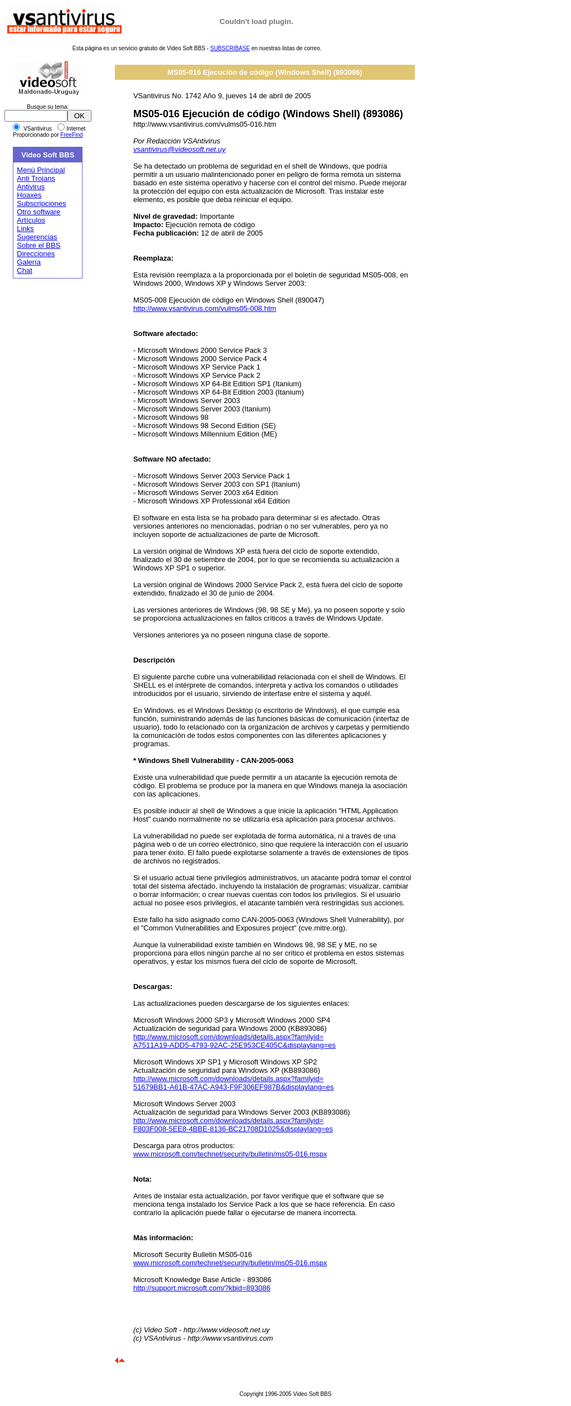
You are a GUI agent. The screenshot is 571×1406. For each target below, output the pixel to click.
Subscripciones (41, 203)
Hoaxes (29, 195)
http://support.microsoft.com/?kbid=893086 (201, 1288)
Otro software (38, 212)
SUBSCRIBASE (230, 48)
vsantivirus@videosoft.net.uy (179, 149)
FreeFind (71, 135)
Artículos (31, 220)
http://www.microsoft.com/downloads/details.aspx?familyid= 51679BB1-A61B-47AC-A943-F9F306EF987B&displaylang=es (233, 1082)
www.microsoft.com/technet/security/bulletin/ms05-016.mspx (230, 1154)
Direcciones (36, 253)
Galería (29, 262)
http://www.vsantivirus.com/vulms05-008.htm (204, 308)
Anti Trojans (36, 178)
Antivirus (31, 187)
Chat (24, 270)
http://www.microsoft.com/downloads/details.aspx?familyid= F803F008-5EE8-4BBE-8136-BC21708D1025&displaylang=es (233, 1124)
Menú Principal (41, 170)
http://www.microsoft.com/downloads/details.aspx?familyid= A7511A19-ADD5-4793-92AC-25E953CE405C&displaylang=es (234, 1041)
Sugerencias (37, 237)
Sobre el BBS (38, 245)
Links (25, 228)
